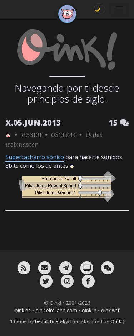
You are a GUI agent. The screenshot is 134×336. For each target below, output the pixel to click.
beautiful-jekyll (53, 321)
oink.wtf (110, 310)
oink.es (23, 310)
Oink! (116, 321)
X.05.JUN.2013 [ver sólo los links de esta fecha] (33, 122)
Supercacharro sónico (34, 157)
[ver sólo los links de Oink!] (8, 135)
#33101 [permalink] (31, 135)
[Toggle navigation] (119, 9)
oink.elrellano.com (56, 310)
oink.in (89, 310)
